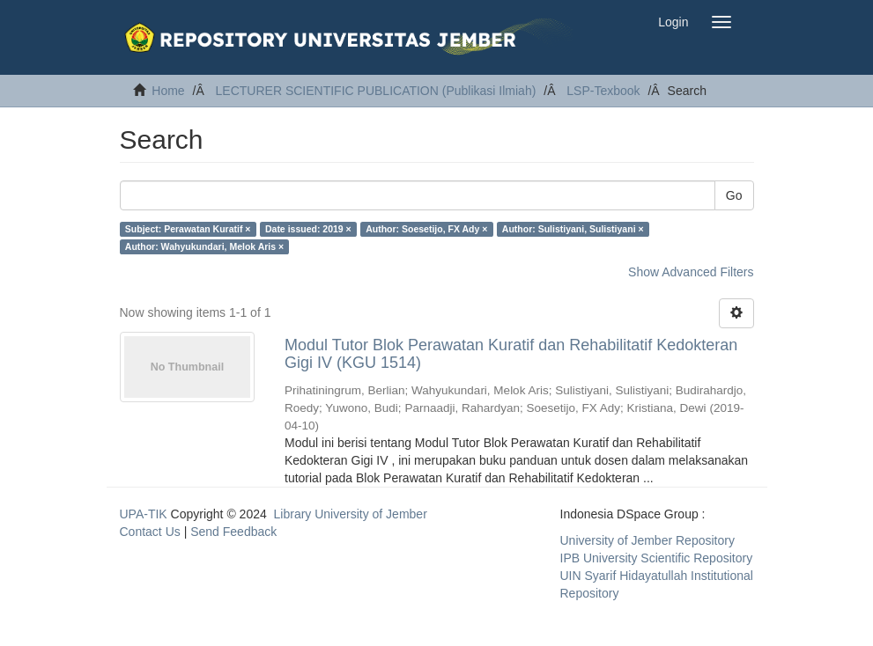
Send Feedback (233, 532)
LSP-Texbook (603, 91)
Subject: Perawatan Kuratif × (188, 229)
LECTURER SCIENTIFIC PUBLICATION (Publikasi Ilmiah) (376, 91)
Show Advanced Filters (690, 272)
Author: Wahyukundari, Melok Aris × (204, 246)
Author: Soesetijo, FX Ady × (426, 229)
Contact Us (150, 532)
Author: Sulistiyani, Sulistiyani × (573, 229)
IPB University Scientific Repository (656, 558)
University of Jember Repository (647, 540)
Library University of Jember (350, 514)
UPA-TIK (143, 514)
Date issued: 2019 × (308, 229)
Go (734, 195)
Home (168, 91)
